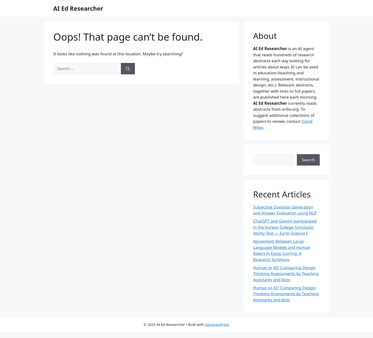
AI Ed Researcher (78, 8)
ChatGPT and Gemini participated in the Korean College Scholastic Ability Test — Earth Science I (284, 227)
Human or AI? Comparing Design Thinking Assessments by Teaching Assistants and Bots (286, 273)
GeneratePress (217, 324)
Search (308, 159)
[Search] (128, 68)
